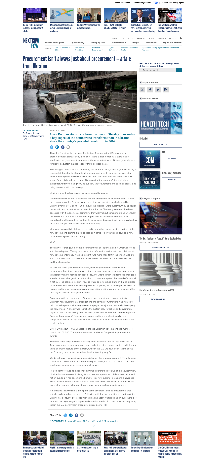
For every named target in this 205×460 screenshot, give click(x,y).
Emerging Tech (98, 42)
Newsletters (118, 38)
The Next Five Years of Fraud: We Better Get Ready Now (160, 238)
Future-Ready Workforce (171, 173)
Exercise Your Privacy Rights (173, 3)
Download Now (161, 247)
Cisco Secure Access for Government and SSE (157, 290)
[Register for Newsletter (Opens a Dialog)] (179, 70)
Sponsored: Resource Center (129, 48)
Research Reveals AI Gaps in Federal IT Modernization (91, 421)
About (152, 38)
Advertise (173, 38)
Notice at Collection (122, 3)
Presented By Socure (149, 243)
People (135, 42)
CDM (164, 152)
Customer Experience (96, 48)
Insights (162, 38)
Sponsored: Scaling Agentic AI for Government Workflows (161, 48)
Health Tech (144, 138)
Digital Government (172, 42)
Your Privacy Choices (146, 3)
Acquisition (151, 42)
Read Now (161, 144)
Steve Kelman (32, 130)
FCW (25, 138)
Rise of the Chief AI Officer (62, 48)
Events (130, 38)
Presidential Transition (79, 48)
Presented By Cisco (148, 294)
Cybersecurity (77, 42)
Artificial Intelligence (54, 42)
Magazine (141, 38)
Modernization (119, 42)
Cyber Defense (112, 48)
